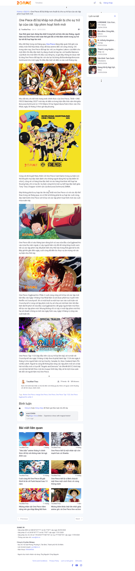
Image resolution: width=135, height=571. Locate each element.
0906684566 (30, 549)
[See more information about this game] (114, 17)
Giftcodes (78, 561)
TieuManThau (32, 382)
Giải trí (26, 11)
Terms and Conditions (39, 561)
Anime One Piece (29, 395)
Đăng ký (28, 408)
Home (19, 11)
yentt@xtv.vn (35, 547)
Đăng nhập (108, 3)
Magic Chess (33, 416)
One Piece (50, 44)
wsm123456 (30, 413)
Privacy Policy (54, 561)
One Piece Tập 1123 (63, 395)
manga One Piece (42, 395)
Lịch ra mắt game (67, 561)
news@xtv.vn (36, 537)
